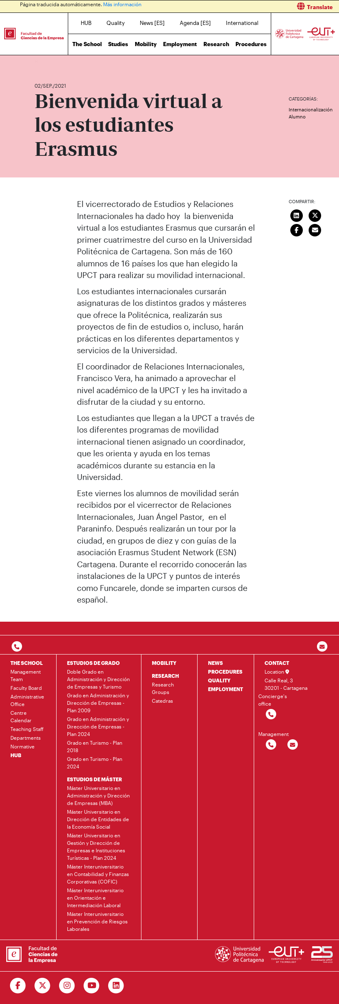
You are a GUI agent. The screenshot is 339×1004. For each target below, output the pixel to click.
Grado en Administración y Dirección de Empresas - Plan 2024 (98, 726)
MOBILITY (164, 663)
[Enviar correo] (315, 229)
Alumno (297, 116)
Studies (118, 44)
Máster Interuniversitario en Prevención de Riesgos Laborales (97, 921)
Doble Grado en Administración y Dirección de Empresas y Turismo (98, 679)
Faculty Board (26, 688)
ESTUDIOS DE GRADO (93, 663)
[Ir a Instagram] (67, 986)
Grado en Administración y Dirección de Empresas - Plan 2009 (98, 702)
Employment (180, 44)
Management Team (25, 675)
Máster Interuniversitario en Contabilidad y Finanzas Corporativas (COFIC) (98, 874)
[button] (257, 6)
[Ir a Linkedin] (116, 986)
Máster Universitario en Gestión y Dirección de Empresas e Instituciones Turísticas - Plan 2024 (96, 846)
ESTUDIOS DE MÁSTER (94, 779)
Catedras (162, 701)
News (57, 61)
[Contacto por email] (322, 647)
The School (87, 44)
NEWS (215, 663)
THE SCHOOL (26, 663)
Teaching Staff (27, 729)
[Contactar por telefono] (16, 647)
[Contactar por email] (292, 745)
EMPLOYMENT (225, 689)
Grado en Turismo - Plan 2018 (94, 746)
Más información (122, 4)
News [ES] (152, 23)
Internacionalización (311, 109)
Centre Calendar (21, 716)
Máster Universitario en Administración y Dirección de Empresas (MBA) (98, 795)
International (242, 23)
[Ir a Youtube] (92, 986)
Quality (115, 23)
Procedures (251, 44)
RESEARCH (165, 676)
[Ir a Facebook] (18, 986)
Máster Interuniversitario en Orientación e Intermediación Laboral (95, 897)
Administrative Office (27, 700)
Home (42, 61)
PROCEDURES (225, 671)
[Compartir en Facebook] (296, 229)
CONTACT (277, 663)
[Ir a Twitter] (42, 986)
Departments (25, 738)
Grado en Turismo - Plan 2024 (94, 762)
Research (216, 44)
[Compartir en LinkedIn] (296, 214)
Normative (22, 746)
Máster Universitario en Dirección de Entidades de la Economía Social (98, 819)
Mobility (146, 44)
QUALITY (219, 680)
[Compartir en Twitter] (315, 214)
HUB (86, 23)
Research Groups (163, 688)
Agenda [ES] (195, 23)
